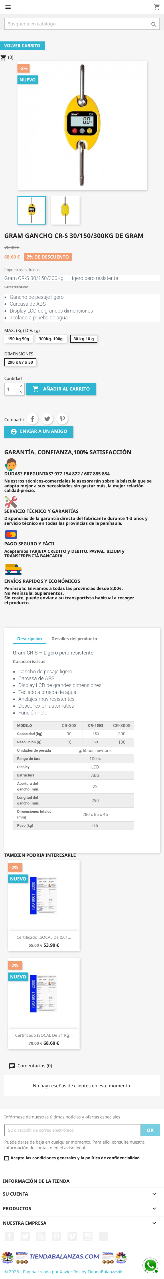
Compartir (32, 419)
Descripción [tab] (29, 638)
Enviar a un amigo (38, 431)
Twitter (25, 1236)
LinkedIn (103, 1236)
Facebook (9, 1236)
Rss (41, 1236)
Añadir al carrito (61, 389)
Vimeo (72, 1236)
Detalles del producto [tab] (74, 638)
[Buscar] (82, 24)
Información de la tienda (36, 1181)
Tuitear (47, 419)
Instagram (87, 1236)
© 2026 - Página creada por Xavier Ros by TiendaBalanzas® (63, 1271)
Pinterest (62, 419)
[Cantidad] (11, 389)
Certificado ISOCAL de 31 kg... (44, 1035)
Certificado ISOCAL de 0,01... (44, 937)
